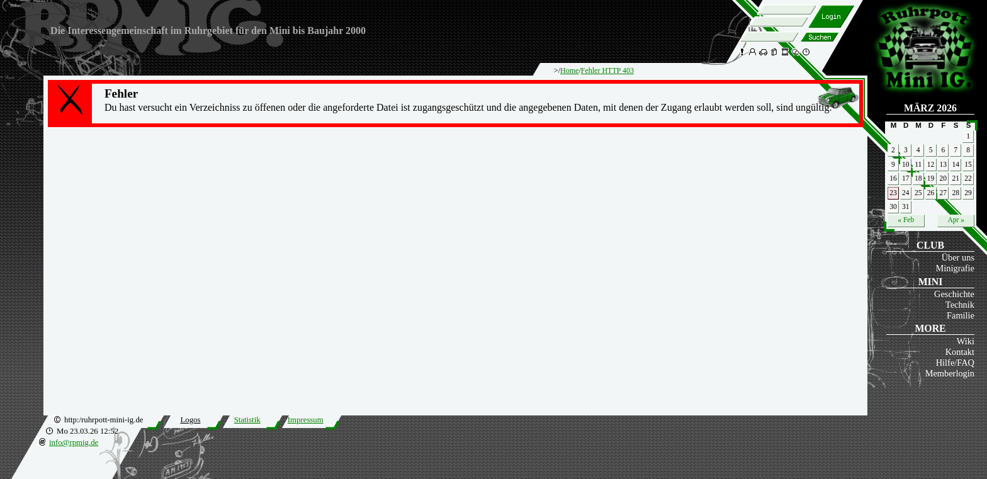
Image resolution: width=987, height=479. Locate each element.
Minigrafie (954, 268)
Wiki (965, 341)
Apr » (955, 219)
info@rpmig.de (73, 442)
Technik (959, 305)
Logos (190, 419)
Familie (960, 315)
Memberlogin (949, 373)
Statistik (247, 419)
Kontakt (959, 352)
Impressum (306, 419)
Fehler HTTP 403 (607, 70)
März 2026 (930, 108)
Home (569, 70)
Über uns (958, 257)
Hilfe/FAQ (955, 363)
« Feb (906, 219)
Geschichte (954, 294)
